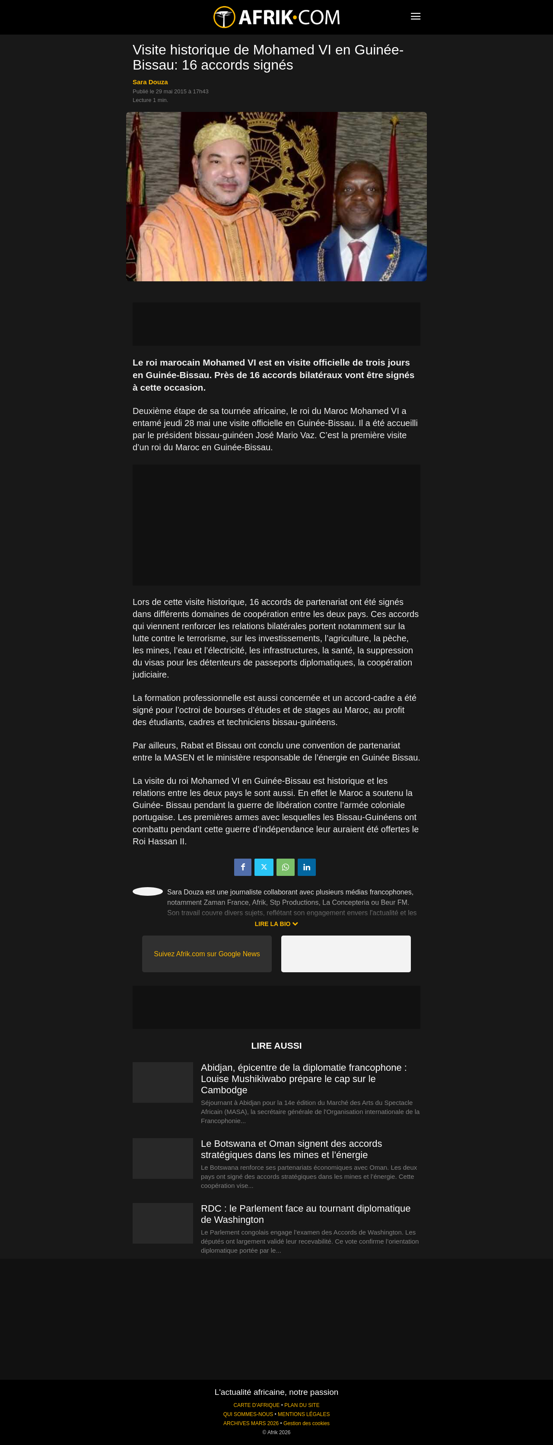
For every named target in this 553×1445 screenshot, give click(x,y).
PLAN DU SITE (301, 1405)
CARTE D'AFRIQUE (256, 1405)
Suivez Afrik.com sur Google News (207, 954)
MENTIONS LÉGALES (304, 1414)
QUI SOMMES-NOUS (248, 1414)
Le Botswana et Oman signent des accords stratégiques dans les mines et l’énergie (291, 1149)
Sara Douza (150, 82)
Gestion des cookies (306, 1423)
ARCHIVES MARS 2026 (251, 1423)
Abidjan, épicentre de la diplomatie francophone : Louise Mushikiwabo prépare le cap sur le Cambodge (304, 1078)
